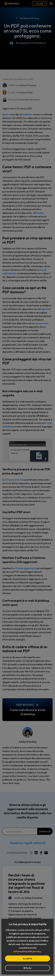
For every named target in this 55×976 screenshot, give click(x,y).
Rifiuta (28, 967)
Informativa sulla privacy (27, 951)
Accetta (27, 958)
